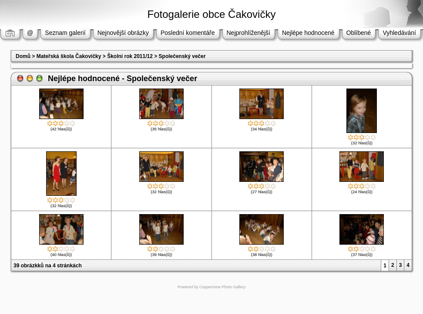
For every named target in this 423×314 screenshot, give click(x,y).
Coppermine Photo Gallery (222, 287)
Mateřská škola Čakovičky (69, 56)
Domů (23, 56)
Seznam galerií (65, 32)
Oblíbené (358, 32)
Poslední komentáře (188, 32)
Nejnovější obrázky (123, 32)
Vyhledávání (399, 32)
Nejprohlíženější (248, 32)
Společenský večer (182, 56)
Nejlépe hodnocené (308, 32)
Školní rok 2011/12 (130, 56)
